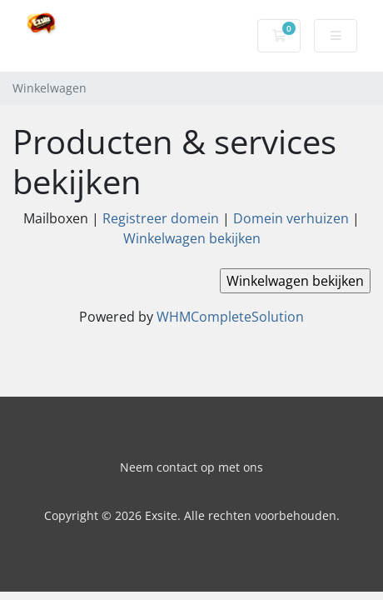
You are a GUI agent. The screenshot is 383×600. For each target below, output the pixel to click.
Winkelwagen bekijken (192, 238)
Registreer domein (160, 218)
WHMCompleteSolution (230, 317)
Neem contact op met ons (191, 467)
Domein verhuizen (291, 218)
